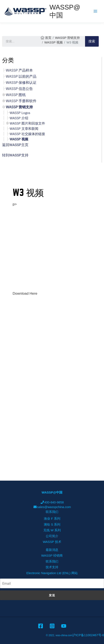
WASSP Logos (20, 113)
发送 (52, 595)
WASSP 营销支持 (67, 37)
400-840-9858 (52, 502)
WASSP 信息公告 (19, 88)
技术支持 (52, 567)
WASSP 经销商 (52, 555)
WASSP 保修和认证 (21, 82)
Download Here (25, 293)
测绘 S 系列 (52, 524)
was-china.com (64, 635)
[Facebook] (40, 626)
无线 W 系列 (52, 530)
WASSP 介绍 (19, 118)
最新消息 (52, 550)
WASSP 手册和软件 (21, 101)
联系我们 (52, 512)
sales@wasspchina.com (52, 507)
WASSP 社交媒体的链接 (27, 134)
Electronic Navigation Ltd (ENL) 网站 (51, 573)
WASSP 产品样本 (19, 70)
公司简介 (52, 536)
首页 (48, 37)
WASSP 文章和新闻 (24, 128)
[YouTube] (63, 626)
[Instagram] (52, 626)
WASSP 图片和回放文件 (27, 123)
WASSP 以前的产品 (21, 76)
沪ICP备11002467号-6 (88, 635)
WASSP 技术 (52, 542)
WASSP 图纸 (16, 94)
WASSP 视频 (53, 42)
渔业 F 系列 (52, 518)
